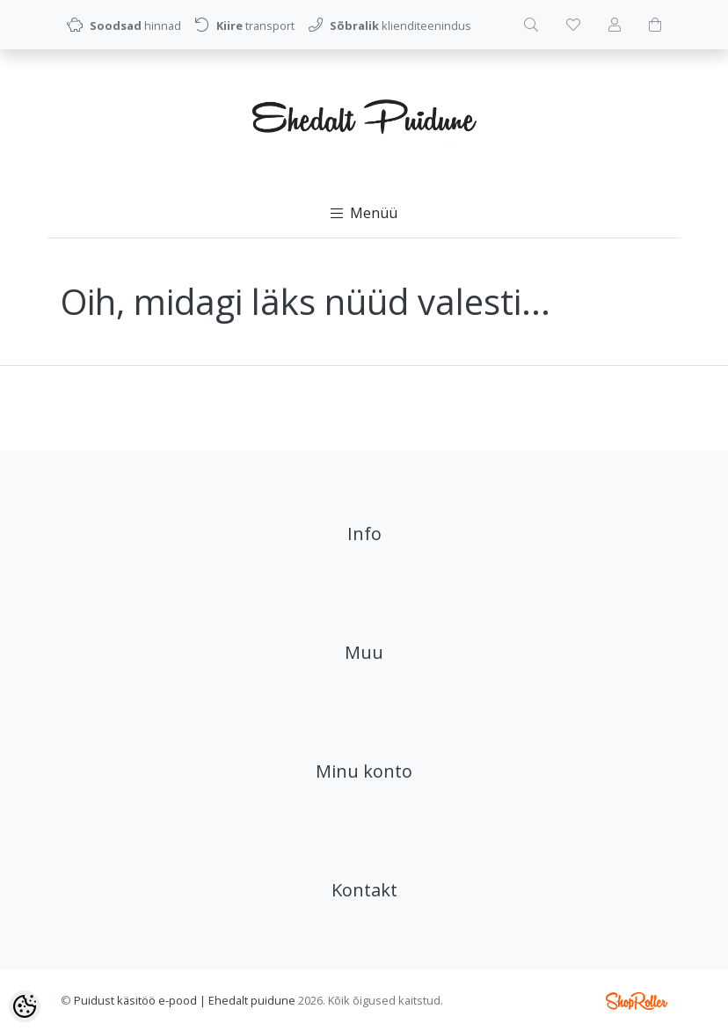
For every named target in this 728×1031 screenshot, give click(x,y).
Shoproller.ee (636, 1001)
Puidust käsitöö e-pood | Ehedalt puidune (184, 1000)
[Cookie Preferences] (24, 1006)
